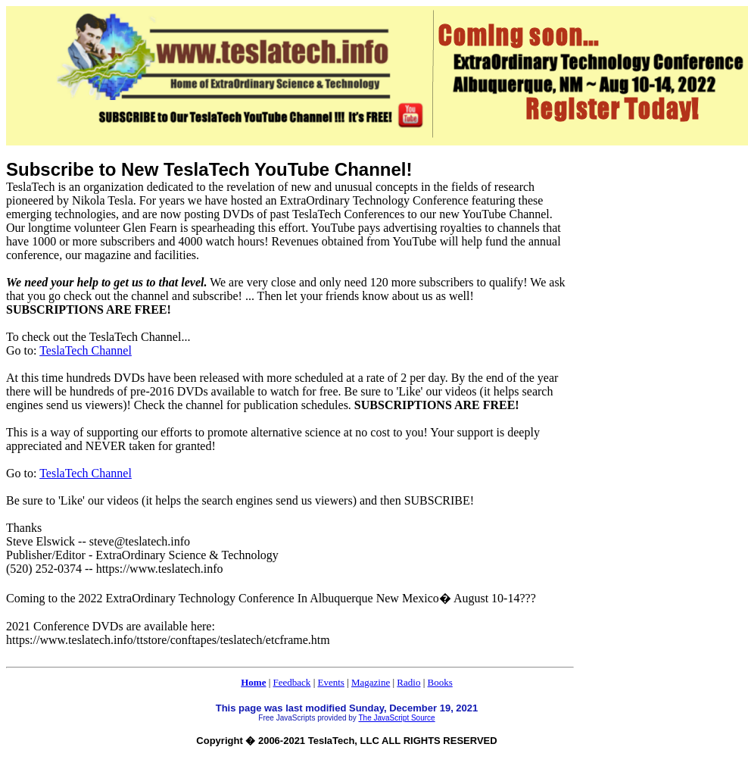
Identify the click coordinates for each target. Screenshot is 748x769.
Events (330, 682)
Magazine (370, 682)
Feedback (292, 682)
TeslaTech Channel (85, 350)
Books (440, 682)
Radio (408, 682)
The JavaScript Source (396, 718)
